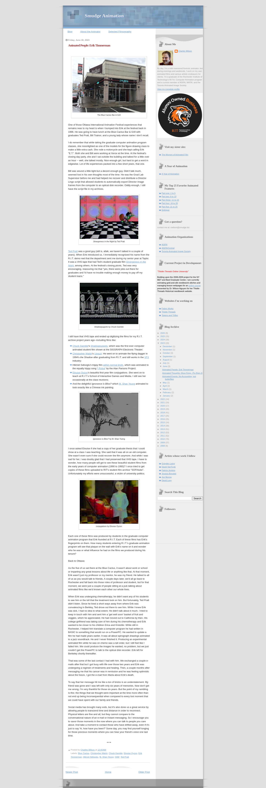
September (168, 356)
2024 (163, 340)
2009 (163, 442)
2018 (163, 412)
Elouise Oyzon (80, 372)
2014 (163, 426)
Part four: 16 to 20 (170, 203)
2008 (163, 446)
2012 (163, 432)
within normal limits (113, 365)
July (165, 363)
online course (195, 285)
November (168, 350)
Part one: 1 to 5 (169, 193)
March (166, 389)
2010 (163, 439)
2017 (163, 416)
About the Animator (90, 31)
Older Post (144, 772)
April (165, 386)
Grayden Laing (168, 463)
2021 (163, 402)
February (167, 392)
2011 (163, 436)
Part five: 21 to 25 (170, 207)
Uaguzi (98, 353)
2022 (163, 399)
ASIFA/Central (168, 248)
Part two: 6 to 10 (169, 196)
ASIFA (164, 244)
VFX (146, 357)
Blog (70, 31)
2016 (163, 419)
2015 (163, 422)
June (165, 366)
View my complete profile (168, 89)
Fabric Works (168, 308)
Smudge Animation (104, 15)
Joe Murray (167, 477)
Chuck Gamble (80, 346)
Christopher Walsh (82, 353)
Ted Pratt (73, 251)
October (167, 353)
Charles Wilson (185, 51)
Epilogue (166, 210)
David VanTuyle (169, 467)
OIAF (117, 757)
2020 (163, 406)
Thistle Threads (169, 312)
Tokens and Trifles (170, 315)
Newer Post (72, 772)
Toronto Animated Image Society (176, 251)
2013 (163, 429)
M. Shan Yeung (127, 383)
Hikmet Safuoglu (90, 757)
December (168, 346)
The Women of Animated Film (175, 155)
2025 (163, 336)
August (166, 360)
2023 (163, 343)
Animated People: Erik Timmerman (178, 370)
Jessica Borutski (169, 474)
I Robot (101, 368)
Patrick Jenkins (168, 470)
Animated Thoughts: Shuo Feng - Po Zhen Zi (182, 373)
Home (108, 772)
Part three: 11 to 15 (170, 200)
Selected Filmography (119, 31)
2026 (163, 333)
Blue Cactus (83, 753)
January (167, 396)
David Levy (167, 480)
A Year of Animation (170, 174)
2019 (163, 409)
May (165, 382)
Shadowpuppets (99, 346)
